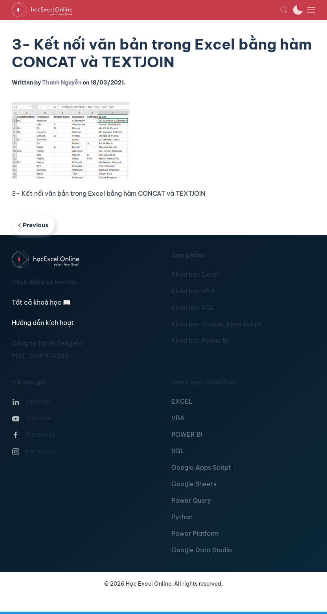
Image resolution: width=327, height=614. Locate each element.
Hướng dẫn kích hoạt (43, 323)
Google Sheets (194, 484)
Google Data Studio (201, 550)
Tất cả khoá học (41, 302)
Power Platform (195, 533)
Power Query (191, 500)
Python (182, 517)
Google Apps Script (201, 467)
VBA (178, 418)
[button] (284, 10)
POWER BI (186, 434)
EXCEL (182, 401)
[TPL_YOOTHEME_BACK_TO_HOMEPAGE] (146, 10)
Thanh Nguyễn (61, 82)
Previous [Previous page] (33, 225)
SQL (177, 451)
